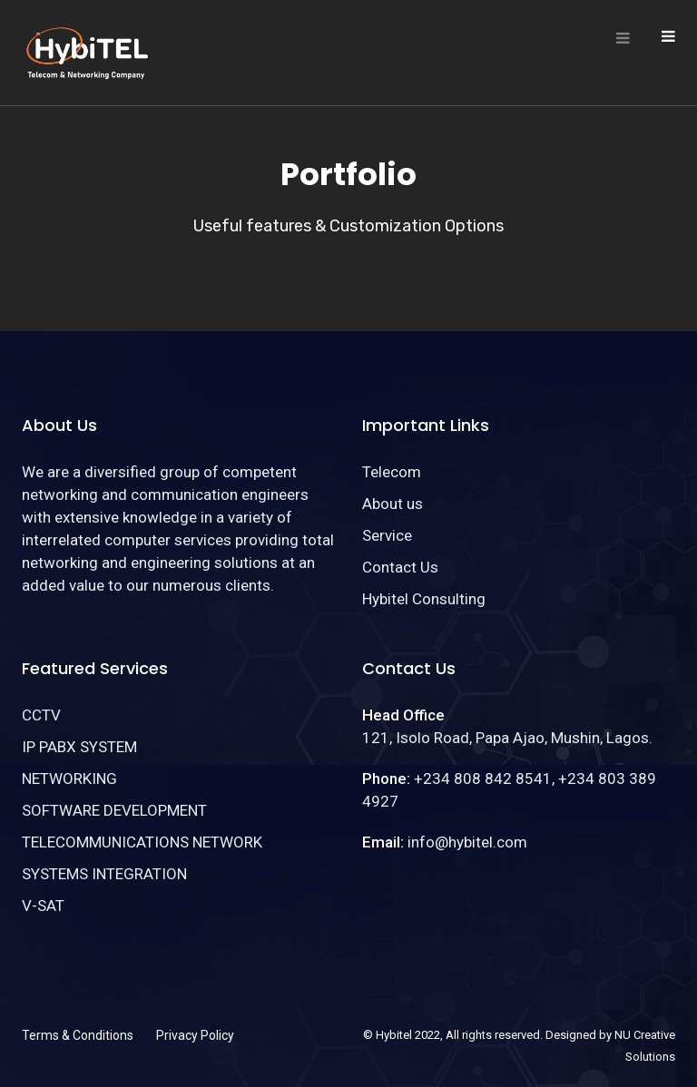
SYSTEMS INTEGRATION (104, 874)
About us (392, 504)
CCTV (41, 715)
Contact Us (400, 567)
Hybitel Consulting (424, 599)
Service (387, 535)
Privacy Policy (195, 1035)
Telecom (391, 472)
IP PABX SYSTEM (79, 747)
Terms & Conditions (77, 1035)
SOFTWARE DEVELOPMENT (114, 810)
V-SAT (43, 905)
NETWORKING (69, 778)
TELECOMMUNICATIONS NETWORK (142, 842)
